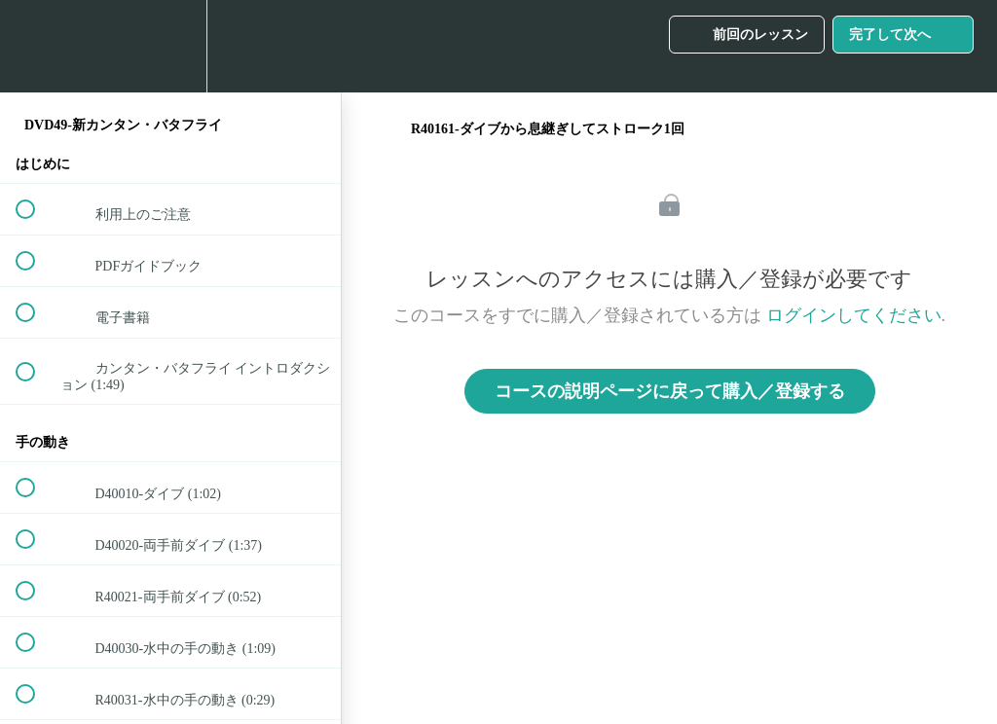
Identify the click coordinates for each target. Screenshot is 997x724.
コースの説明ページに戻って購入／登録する (670, 391)
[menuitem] (170, 46)
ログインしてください (854, 315)
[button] (36, 46)
